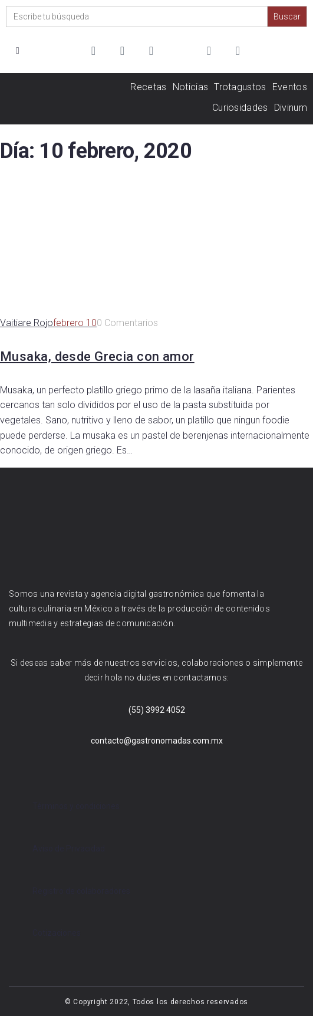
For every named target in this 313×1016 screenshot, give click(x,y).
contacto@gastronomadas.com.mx (157, 740)
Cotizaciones (56, 933)
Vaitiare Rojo (26, 322)
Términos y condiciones (76, 806)
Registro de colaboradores (81, 891)
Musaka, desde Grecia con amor (97, 356)
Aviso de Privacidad (68, 848)
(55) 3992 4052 (157, 710)
